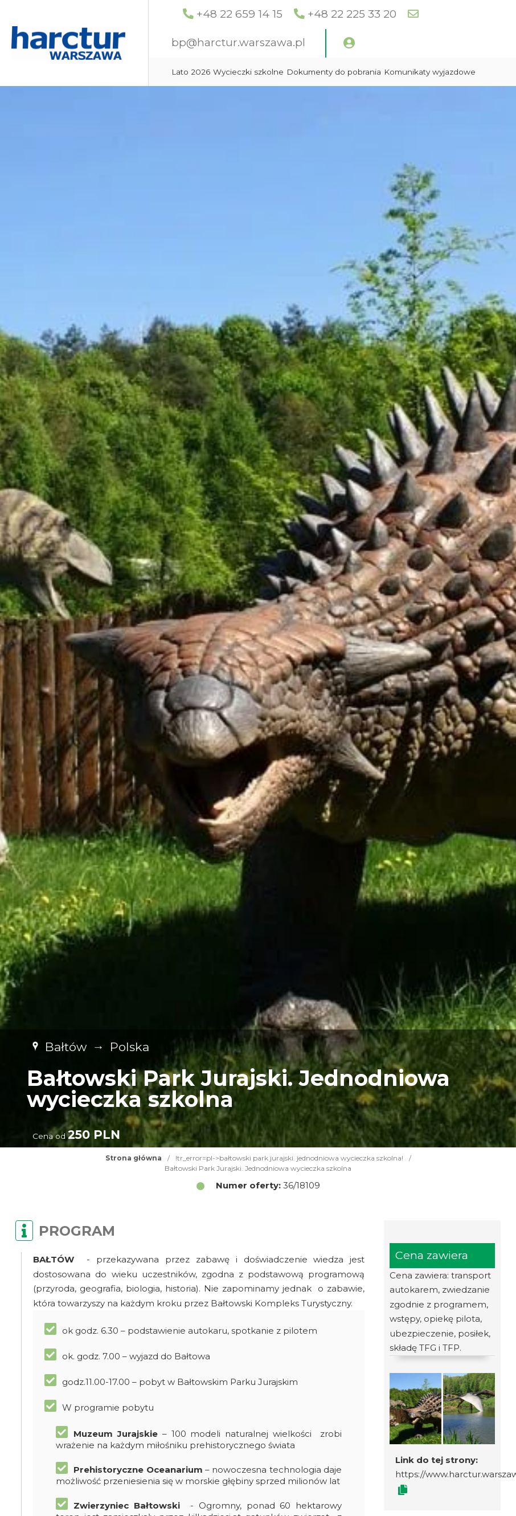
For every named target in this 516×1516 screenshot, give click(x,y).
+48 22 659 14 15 (296, 14)
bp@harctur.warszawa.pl (295, 42)
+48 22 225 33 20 (409, 14)
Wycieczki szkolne (305, 71)
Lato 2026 (247, 71)
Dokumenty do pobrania (390, 71)
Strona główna (133, 1158)
